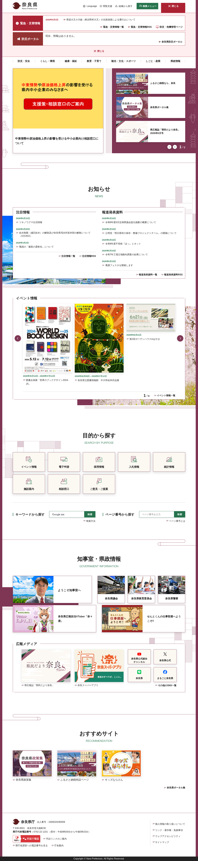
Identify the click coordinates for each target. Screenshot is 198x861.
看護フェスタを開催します (119, 265)
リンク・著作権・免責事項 (169, 830)
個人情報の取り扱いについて (170, 824)
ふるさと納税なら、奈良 (162, 83)
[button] (90, 6)
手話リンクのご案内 (56, 839)
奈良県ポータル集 (159, 107)
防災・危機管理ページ (171, 27)
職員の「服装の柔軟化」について (36, 247)
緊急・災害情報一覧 (113, 27)
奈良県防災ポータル (172, 42)
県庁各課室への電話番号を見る (32, 845)
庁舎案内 (59, 845)
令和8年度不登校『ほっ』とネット (123, 243)
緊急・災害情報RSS (141, 27)
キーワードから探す (30, 514)
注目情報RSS (89, 256)
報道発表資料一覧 (148, 274)
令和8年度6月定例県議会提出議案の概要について (130, 222)
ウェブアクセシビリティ (167, 836)
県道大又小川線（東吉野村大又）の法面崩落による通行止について (100, 19)
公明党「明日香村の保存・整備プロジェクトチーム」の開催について (141, 233)
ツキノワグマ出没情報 (30, 222)
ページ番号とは (177, 521)
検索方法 (90, 521)
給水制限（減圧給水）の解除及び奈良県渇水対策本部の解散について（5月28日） (55, 234)
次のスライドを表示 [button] (175, 147)
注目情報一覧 (68, 256)
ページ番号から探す (119, 514)
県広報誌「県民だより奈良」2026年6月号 (165, 131)
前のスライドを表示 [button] (169, 147)
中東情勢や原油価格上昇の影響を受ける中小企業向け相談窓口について (56, 141)
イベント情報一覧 (166, 395)
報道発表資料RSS (173, 274)
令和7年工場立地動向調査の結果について (126, 254)
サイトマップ (162, 842)
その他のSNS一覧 (167, 685)
